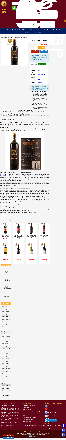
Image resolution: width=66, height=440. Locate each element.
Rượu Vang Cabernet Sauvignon (6, 372)
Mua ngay (41, 47)
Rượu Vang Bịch (23, 29)
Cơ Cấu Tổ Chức (26, 407)
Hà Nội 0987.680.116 (35, 51)
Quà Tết (49, 29)
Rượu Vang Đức (5, 333)
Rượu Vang (6, 37)
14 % (39, 77)
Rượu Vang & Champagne (11, 29)
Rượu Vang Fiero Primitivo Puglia (5, 236)
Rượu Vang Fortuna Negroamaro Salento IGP (31, 236)
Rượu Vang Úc (5, 314)
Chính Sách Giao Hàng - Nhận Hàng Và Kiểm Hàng (32, 414)
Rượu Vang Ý (11, 37)
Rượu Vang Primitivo (4, 377)
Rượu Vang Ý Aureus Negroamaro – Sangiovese (5, 257)
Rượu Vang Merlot (6, 385)
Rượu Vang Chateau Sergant (7, 280)
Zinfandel (40, 82)
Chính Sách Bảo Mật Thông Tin (5, 392)
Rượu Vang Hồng (5, 358)
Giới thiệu (41, 32)
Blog (35, 32)
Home (2, 37)
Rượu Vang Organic (6, 368)
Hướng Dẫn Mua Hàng (27, 409)
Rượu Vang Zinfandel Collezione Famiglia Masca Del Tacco (44, 257)
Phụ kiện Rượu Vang (27, 32)
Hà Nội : (8, 435)
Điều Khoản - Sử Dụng (27, 421)
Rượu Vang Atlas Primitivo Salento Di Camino (18, 236)
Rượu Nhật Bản (42, 29)
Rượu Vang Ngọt (5, 361)
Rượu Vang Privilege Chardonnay (6, 272)
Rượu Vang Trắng (5, 356)
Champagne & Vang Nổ (5, 350)
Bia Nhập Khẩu (33, 29)
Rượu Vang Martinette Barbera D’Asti (18, 256)
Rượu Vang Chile (5, 309)
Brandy (59, 29)
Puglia (39, 70)
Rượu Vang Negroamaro (4, 382)
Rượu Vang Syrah (5, 388)
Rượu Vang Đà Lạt (5, 346)
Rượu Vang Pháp (5, 311)
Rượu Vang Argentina (4, 330)
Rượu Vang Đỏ (41, 74)
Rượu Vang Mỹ (5, 316)
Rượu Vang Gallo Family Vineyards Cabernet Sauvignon (7, 297)
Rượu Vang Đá (5, 366)
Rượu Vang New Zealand (5, 325)
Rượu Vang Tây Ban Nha (5, 320)
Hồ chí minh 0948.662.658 (44, 51)
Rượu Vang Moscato (6, 363)
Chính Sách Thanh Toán (5, 397)
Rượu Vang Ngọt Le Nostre (44, 236)
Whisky (55, 29)
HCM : (8, 437)
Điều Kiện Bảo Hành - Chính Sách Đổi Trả (31, 411)
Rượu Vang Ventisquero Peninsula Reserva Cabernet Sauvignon (7, 288)
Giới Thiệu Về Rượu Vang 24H (29, 405)
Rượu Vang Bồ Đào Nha (5, 337)
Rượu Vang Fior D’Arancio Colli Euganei (31, 256)
